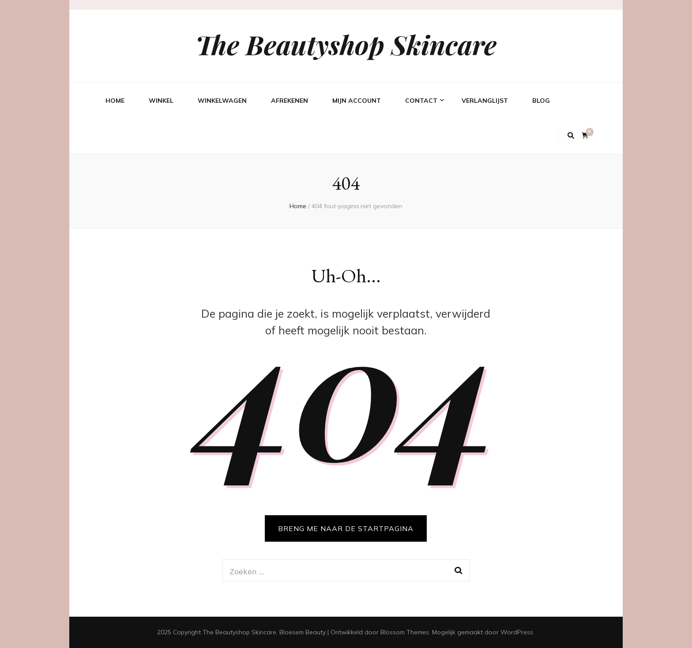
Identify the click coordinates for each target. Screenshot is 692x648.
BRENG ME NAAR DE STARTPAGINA (346, 528)
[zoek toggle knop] (571, 135)
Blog (541, 101)
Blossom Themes (404, 632)
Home (114, 101)
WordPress (516, 632)
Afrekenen (289, 101)
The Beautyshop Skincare (346, 44)
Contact (421, 101)
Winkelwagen (222, 101)
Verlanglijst (485, 101)
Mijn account (356, 101)
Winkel (161, 101)
